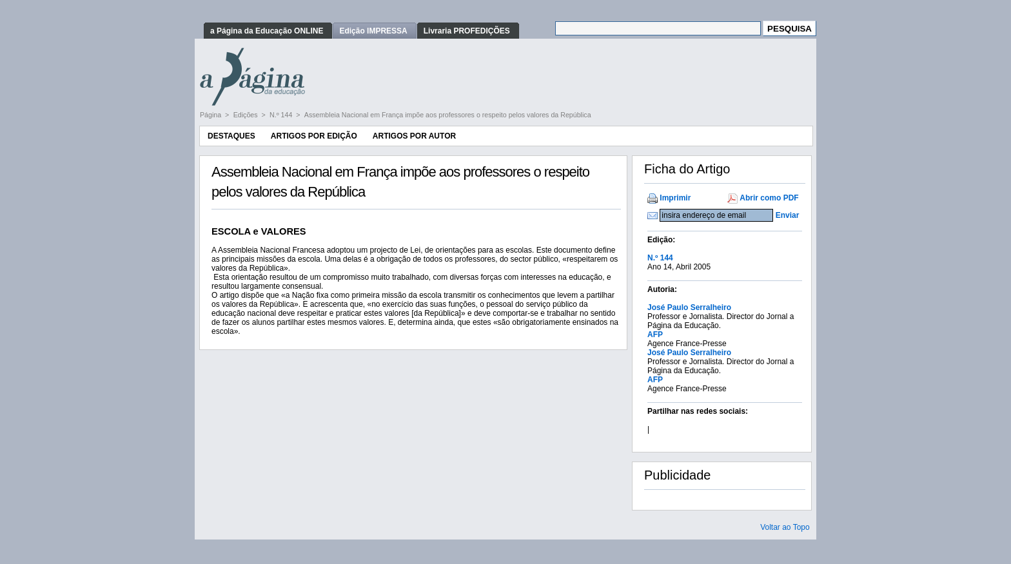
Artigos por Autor (414, 136)
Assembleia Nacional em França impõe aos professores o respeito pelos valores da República (447, 115)
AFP (655, 334)
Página (211, 115)
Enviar (788, 215)
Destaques (231, 136)
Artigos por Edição (314, 136)
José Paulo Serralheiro (689, 307)
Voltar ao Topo (785, 527)
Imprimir (675, 197)
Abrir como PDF (769, 197)
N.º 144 (282, 115)
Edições (246, 115)
